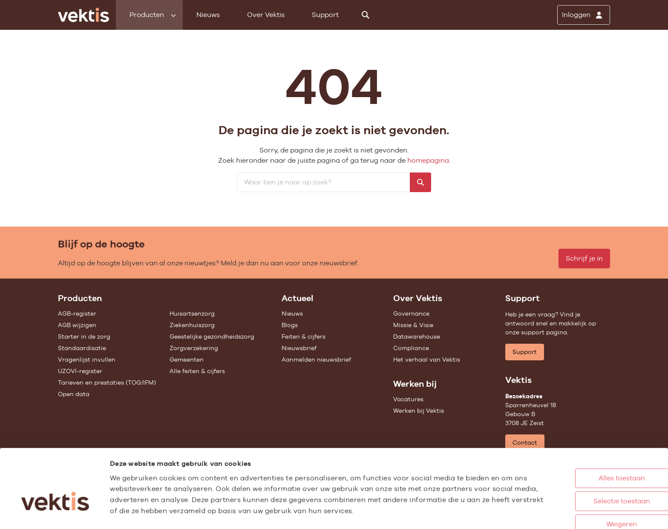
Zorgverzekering (194, 348)
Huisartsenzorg (192, 313)
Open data (73, 394)
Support (325, 15)
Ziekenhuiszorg (192, 325)
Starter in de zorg (84, 336)
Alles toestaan (587, 446)
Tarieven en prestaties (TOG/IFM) (107, 382)
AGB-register (77, 313)
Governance (411, 313)
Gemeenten (187, 359)
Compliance (411, 348)
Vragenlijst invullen (86, 359)
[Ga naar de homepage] (83, 15)
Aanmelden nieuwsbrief (316, 359)
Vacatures (408, 399)
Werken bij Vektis (418, 410)
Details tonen (468, 513)
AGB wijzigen (77, 325)
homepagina (428, 160)
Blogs (290, 325)
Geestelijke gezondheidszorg (212, 336)
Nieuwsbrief (299, 348)
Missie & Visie (413, 325)
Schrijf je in (584, 258)
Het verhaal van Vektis (426, 359)
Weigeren (586, 492)
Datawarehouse (416, 336)
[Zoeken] (365, 15)
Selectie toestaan (587, 469)
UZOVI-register (80, 371)
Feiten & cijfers (303, 336)
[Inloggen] (583, 15)
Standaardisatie (82, 348)
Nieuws (208, 15)
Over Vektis (266, 15)
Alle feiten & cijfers (197, 371)
